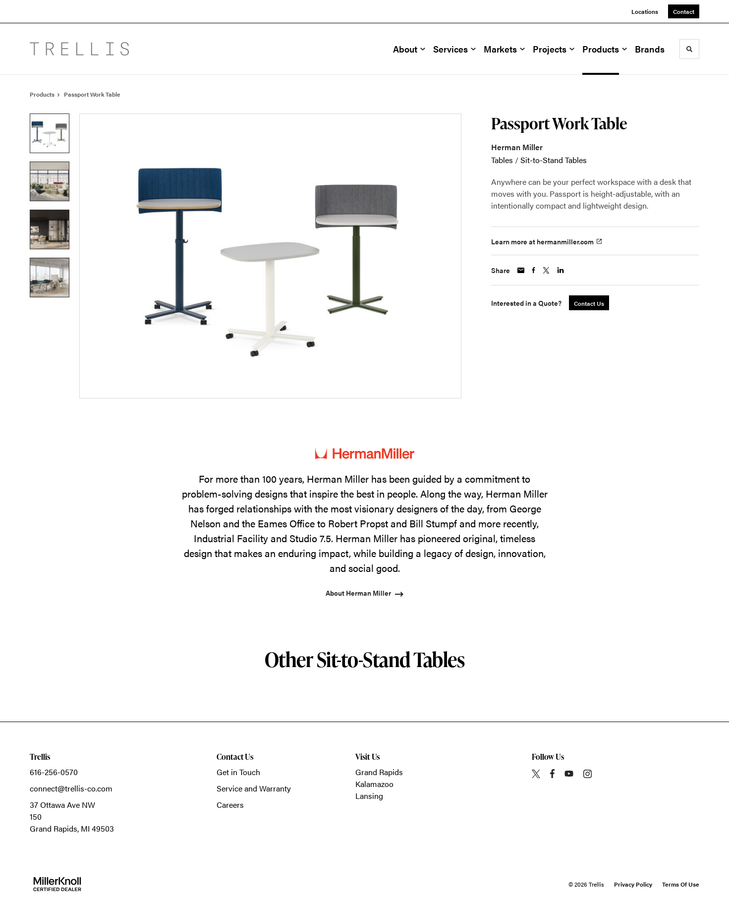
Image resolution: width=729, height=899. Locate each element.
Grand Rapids (379, 772)
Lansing (369, 795)
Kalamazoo (374, 783)
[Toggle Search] (689, 49)
